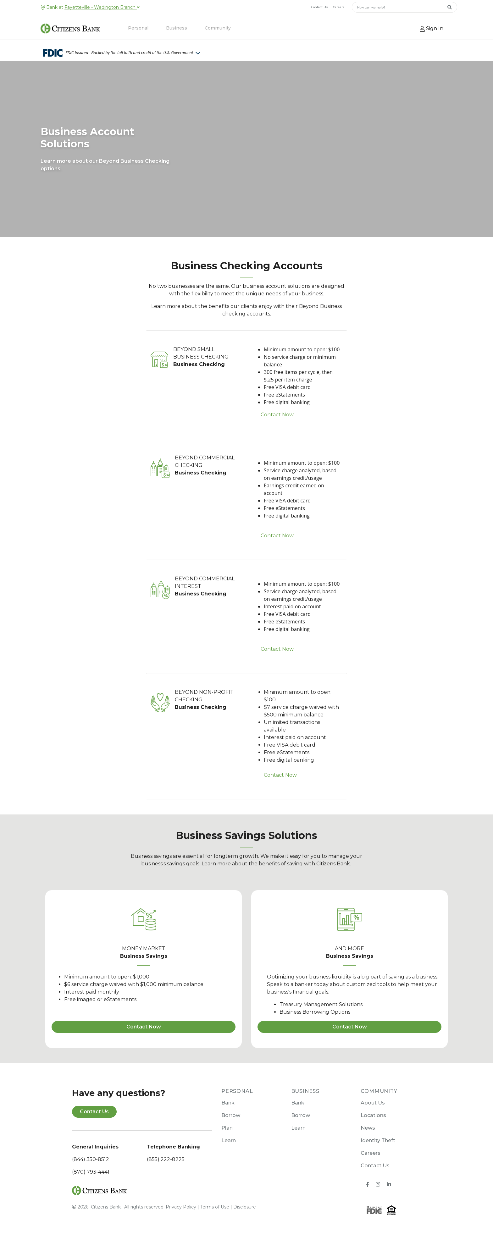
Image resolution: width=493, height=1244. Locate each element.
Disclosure (244, 1207)
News (368, 1128)
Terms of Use (214, 1207)
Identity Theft (378, 1140)
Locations (373, 1115)
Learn (228, 1140)
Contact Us (319, 7)
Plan (227, 1128)
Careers (339, 7)
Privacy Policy (181, 1207)
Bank (228, 1103)
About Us (373, 1103)
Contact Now (277, 415)
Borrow (230, 1115)
